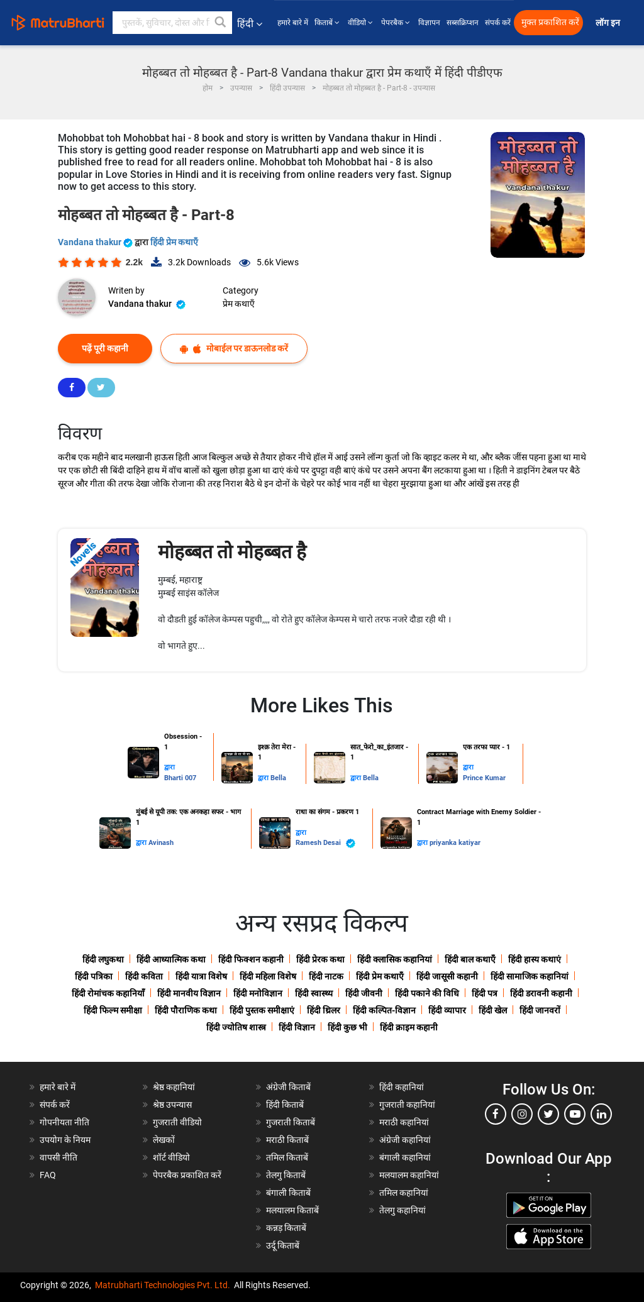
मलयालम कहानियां (409, 1175)
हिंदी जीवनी (363, 993)
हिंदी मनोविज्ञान (257, 993)
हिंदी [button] (249, 24)
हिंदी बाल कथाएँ (470, 959)
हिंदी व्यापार (447, 1010)
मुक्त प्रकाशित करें (550, 22)
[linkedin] (601, 1114)
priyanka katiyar (455, 843)
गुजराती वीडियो (177, 1122)
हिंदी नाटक (326, 976)
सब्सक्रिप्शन (463, 22)
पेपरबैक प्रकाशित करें (187, 1175)
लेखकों (164, 1140)
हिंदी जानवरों (539, 1010)
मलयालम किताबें (292, 1210)
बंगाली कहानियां (405, 1157)
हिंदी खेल (493, 1010)
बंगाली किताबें (288, 1193)
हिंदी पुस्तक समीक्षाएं (262, 1010)
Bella (278, 778)
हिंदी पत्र (484, 993)
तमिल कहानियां (403, 1193)
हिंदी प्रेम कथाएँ (174, 242)
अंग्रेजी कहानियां (405, 1140)
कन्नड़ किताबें (286, 1228)
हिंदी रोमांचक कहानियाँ (108, 993)
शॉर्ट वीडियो (171, 1157)
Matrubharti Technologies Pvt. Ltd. (162, 1285)
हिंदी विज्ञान (297, 1027)
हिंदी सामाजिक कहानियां (530, 976)
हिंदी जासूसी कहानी (447, 976)
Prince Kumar (484, 778)
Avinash (161, 843)
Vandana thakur (96, 242)
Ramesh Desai (325, 843)
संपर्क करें (498, 22)
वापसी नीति (58, 1157)
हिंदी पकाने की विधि (427, 993)
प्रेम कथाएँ (239, 304)
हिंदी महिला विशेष (268, 976)
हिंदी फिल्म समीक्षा (113, 1010)
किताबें (327, 22)
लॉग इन (609, 23)
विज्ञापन (429, 22)
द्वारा (169, 767)
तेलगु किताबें (286, 1175)
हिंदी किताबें (285, 1105)
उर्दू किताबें (282, 1245)
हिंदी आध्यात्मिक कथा (171, 959)
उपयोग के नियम (65, 1140)
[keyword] (172, 22)
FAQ (48, 1175)
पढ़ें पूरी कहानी (105, 348)
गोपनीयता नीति (64, 1122)
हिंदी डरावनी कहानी (541, 993)
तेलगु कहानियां (402, 1210)
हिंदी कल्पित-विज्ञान (384, 1010)
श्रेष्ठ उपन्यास (172, 1105)
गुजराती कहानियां (407, 1105)
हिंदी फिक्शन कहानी (251, 959)
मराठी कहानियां (404, 1122)
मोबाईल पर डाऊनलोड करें (234, 348)
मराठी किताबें (287, 1140)
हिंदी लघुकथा (103, 959)
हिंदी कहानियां (401, 1087)
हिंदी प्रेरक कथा (320, 959)
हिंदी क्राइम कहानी (409, 1027)
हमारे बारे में (292, 22)
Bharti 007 (180, 778)
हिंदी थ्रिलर (323, 1010)
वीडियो (361, 22)
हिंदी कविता (144, 976)
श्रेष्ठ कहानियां (174, 1087)
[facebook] (495, 1114)
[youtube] (575, 1114)
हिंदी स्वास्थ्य (314, 993)
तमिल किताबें (287, 1157)
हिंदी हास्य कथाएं (534, 959)
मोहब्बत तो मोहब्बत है (232, 552)
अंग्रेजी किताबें (288, 1087)
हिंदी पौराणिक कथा (186, 1010)
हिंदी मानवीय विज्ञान (189, 993)
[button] (220, 22)
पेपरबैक (396, 22)
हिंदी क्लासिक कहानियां (394, 959)
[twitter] (548, 1114)
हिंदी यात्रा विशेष (201, 976)
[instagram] (522, 1114)
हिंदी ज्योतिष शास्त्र (236, 1027)
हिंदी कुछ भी (347, 1027)
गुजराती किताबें (290, 1122)
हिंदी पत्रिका (94, 976)
